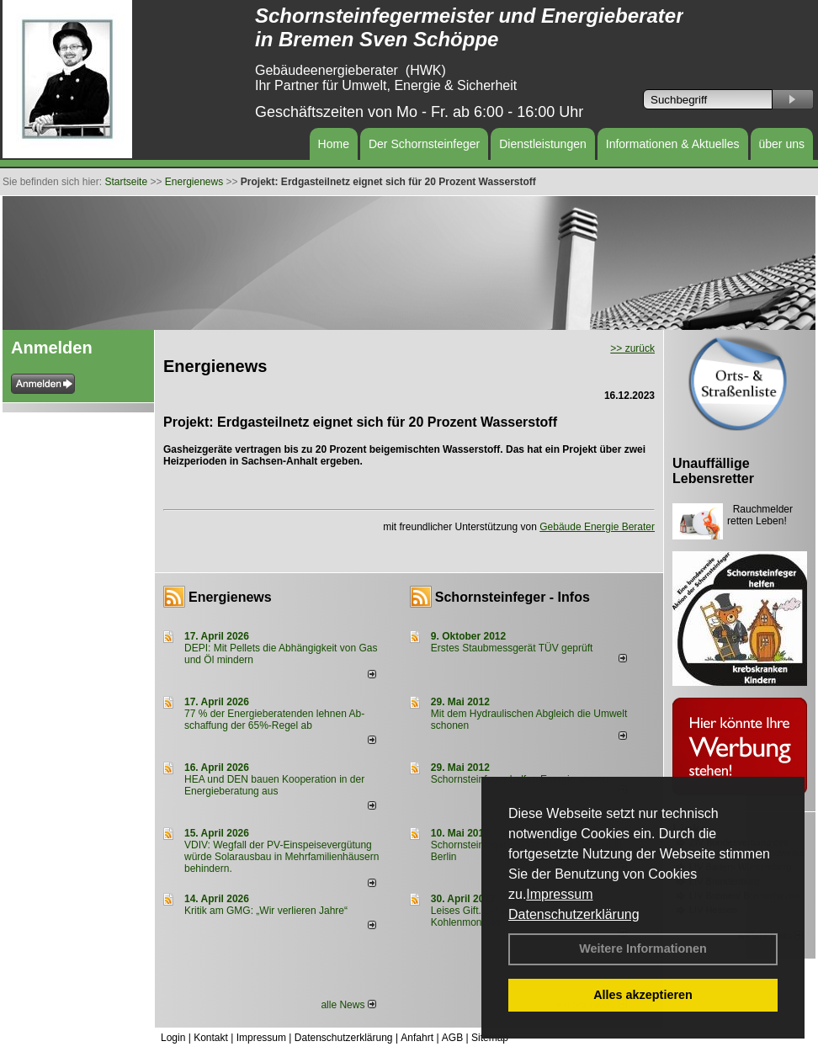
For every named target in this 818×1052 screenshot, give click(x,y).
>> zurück (632, 348)
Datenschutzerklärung (574, 914)
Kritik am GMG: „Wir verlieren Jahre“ (266, 911)
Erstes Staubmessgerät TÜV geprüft (512, 648)
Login (173, 1038)
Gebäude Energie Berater (597, 527)
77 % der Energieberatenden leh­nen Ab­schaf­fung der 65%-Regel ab (274, 719)
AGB (452, 1038)
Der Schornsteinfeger (424, 144)
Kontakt (211, 1038)
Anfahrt (417, 1038)
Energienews (230, 597)
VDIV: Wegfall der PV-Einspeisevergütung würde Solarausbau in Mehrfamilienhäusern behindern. (281, 856)
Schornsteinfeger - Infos (512, 597)
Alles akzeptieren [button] (643, 995)
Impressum (559, 894)
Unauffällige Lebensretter (713, 471)
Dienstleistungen (543, 144)
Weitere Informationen (643, 948)
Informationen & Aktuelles (673, 144)
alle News (348, 1005)
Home (333, 144)
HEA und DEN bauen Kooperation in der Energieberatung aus (274, 785)
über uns (782, 144)
